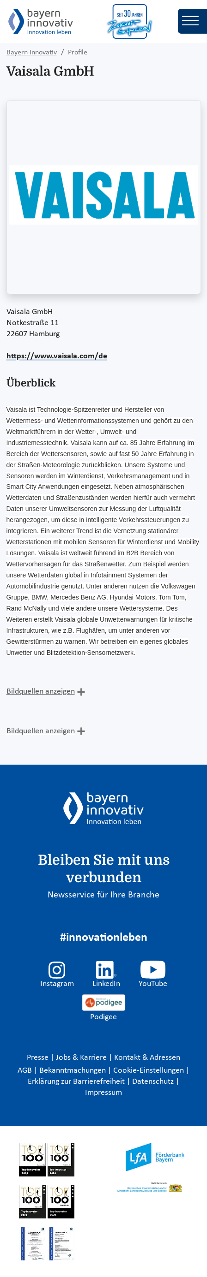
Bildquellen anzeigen (40, 691)
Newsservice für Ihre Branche (103, 895)
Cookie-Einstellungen (148, 1070)
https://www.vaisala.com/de (56, 356)
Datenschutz (154, 1081)
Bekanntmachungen (73, 1070)
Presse (38, 1057)
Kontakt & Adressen (147, 1057)
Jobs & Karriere (82, 1057)
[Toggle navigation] (192, 21)
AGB (26, 1070)
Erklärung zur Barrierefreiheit (77, 1081)
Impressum (103, 1092)
